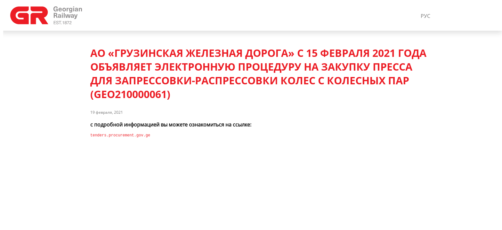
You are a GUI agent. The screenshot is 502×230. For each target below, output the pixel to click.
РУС (425, 15)
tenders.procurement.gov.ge (120, 135)
